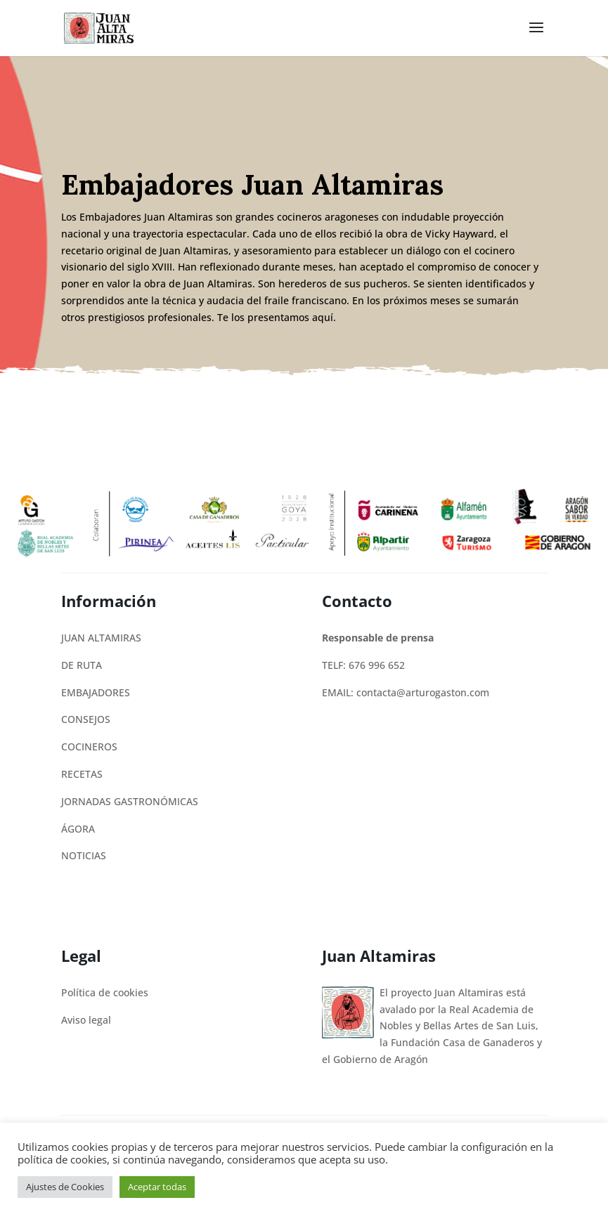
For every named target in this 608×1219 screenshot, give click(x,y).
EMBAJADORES (95, 692)
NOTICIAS (83, 855)
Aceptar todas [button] (157, 1186)
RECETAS (82, 774)
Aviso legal (86, 1019)
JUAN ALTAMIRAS (101, 637)
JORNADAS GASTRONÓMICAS (129, 801)
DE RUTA (81, 665)
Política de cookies (104, 992)
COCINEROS (89, 746)
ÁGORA (78, 828)
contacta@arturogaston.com (422, 692)
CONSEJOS (85, 719)
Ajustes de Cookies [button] (65, 1186)
